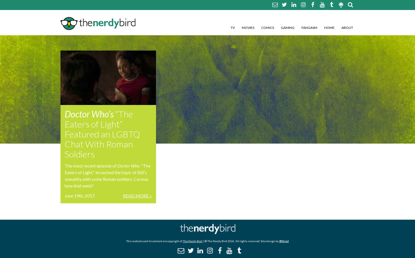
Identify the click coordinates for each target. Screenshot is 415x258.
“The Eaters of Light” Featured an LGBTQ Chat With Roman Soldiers (102, 134)
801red (284, 241)
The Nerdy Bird (192, 241)
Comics (267, 28)
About (347, 28)
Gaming (288, 28)
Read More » (137, 195)
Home (329, 28)
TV (233, 28)
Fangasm (309, 28)
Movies (248, 28)
